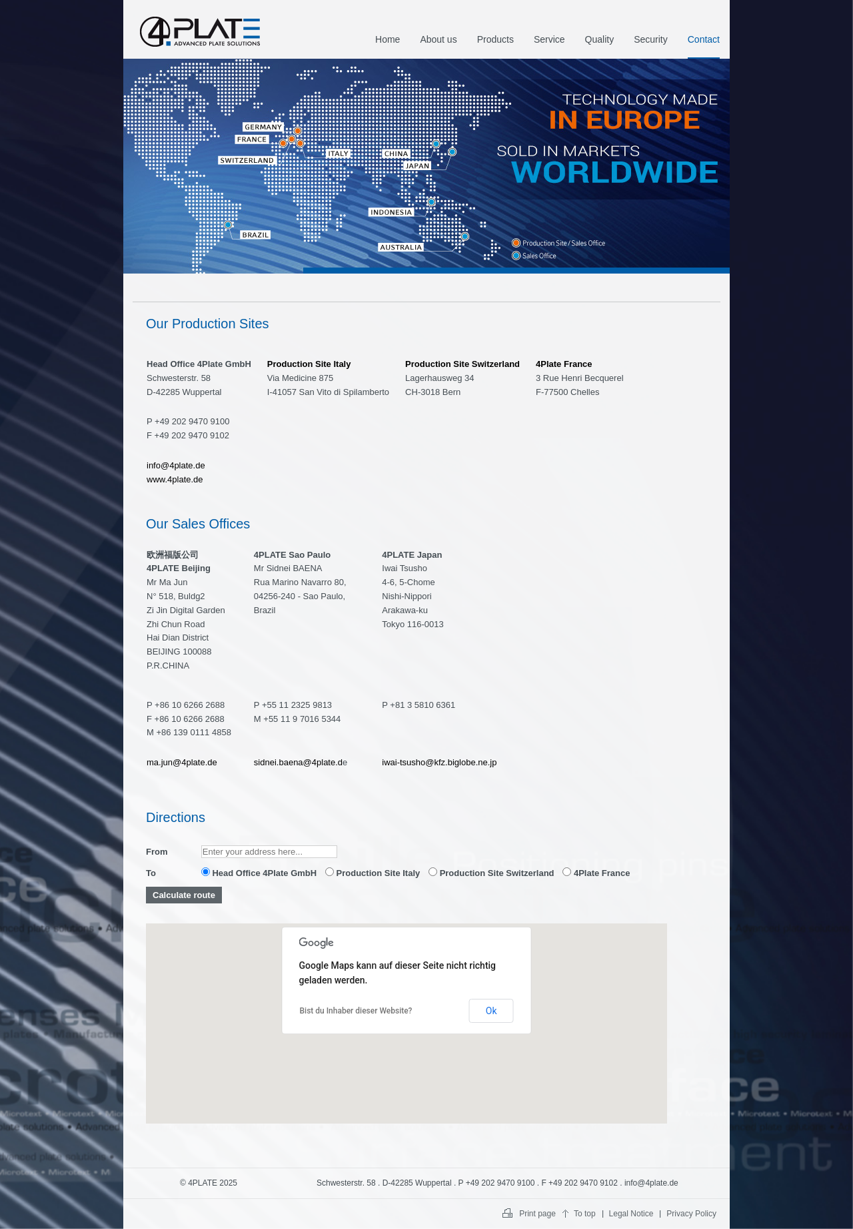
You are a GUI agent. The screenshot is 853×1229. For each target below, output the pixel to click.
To (151, 873)
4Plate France (596, 872)
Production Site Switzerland (491, 872)
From (157, 852)
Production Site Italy (372, 872)
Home (387, 39)
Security (651, 39)
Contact (704, 39)
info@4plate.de (176, 465)
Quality (599, 39)
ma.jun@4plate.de (182, 762)
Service (549, 39)
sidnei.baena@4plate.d (298, 762)
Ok (491, 1010)
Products (495, 39)
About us (438, 39)
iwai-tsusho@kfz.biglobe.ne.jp (439, 762)
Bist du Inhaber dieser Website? (356, 1010)
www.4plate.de (175, 479)
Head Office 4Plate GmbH (259, 872)
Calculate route (184, 895)
